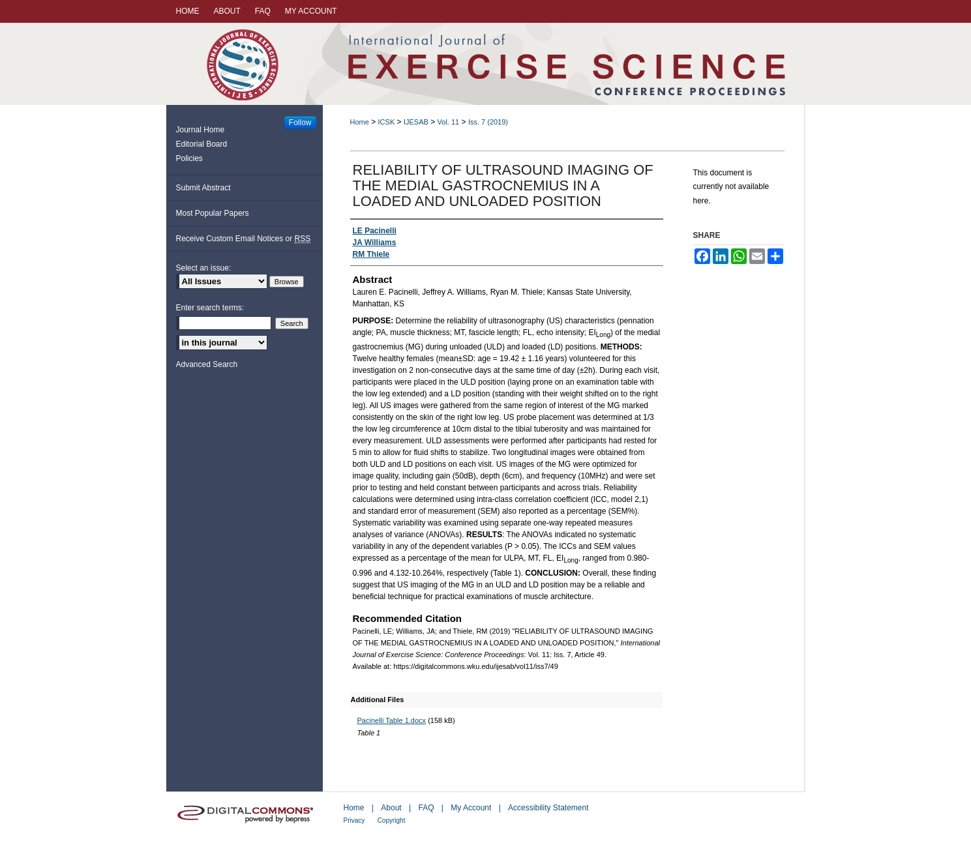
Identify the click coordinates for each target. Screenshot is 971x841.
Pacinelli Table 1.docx (391, 720)
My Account (471, 807)
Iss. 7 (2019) (488, 122)
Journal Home (200, 129)
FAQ (426, 807)
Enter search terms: (210, 307)
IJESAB (416, 122)
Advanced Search (207, 364)
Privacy (354, 820)
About (391, 807)
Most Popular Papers (212, 213)
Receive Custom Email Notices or (243, 239)
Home (359, 122)
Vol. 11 (449, 122)
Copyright (392, 820)
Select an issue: (204, 268)
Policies (189, 158)
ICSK (386, 122)
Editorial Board (202, 144)
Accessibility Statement (548, 807)
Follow (300, 122)
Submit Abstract (203, 187)
